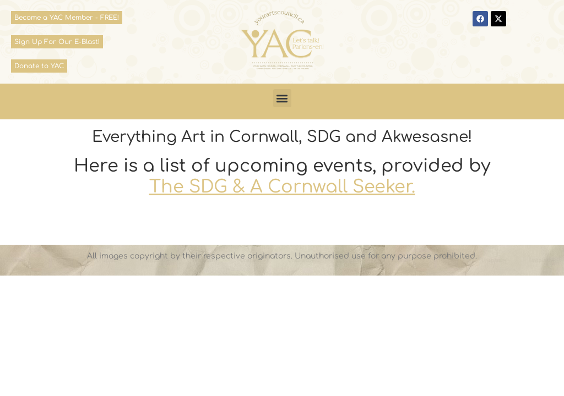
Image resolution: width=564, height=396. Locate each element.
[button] (282, 98)
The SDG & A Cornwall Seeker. (282, 186)
